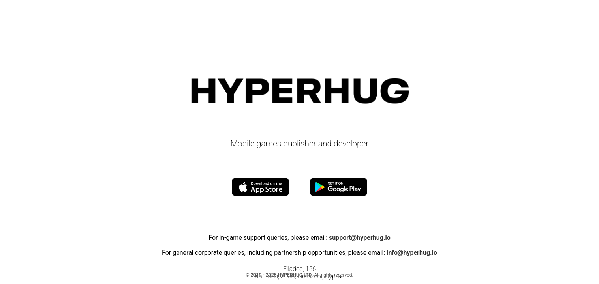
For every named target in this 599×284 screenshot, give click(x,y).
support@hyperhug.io (360, 237)
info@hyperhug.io (412, 252)
